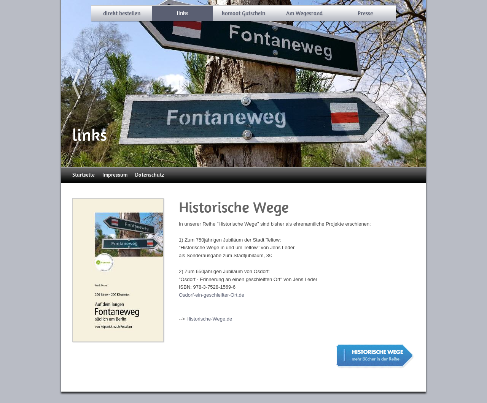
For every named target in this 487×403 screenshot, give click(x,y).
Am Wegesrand (304, 13)
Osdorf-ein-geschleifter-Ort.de (211, 295)
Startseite (83, 175)
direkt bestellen (121, 13)
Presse (365, 13)
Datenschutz (149, 175)
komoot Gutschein (243, 13)
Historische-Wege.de (209, 319)
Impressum (114, 175)
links (182, 13)
